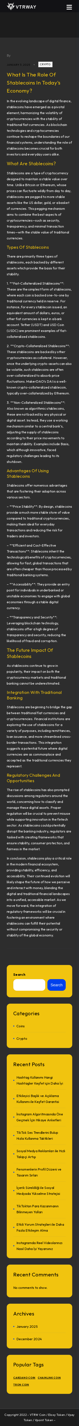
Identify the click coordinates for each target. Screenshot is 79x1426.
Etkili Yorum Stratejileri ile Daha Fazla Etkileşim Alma (40, 1227)
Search (19, 974)
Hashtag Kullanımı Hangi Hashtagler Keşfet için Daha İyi (39, 1080)
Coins (20, 1026)
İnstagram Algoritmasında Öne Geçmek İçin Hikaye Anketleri (39, 1117)
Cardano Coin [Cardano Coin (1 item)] (24, 1377)
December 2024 (29, 1339)
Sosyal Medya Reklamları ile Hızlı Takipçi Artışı (40, 1154)
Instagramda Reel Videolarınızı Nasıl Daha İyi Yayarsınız (39, 1246)
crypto (45, 64)
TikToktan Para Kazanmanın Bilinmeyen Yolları (37, 1209)
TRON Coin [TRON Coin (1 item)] (21, 1384)
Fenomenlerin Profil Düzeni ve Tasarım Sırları (38, 1172)
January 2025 (27, 1326)
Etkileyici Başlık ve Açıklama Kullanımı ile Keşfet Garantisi (37, 1099)
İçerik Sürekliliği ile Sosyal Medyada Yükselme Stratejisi (38, 1191)
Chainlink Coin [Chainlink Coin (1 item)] (49, 1377)
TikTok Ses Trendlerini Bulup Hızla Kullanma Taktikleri (37, 1135)
